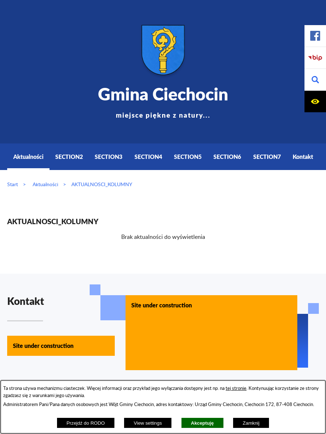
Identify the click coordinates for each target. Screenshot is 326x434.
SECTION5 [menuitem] (188, 156)
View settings (148, 423)
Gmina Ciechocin (163, 100)
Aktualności (45, 184)
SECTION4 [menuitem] (148, 156)
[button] (315, 80)
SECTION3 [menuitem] (108, 156)
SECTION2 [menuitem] (69, 156)
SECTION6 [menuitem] (227, 156)
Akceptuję (202, 423)
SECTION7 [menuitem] (267, 156)
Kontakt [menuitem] (303, 156)
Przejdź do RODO (85, 423)
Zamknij (251, 423)
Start (12, 184)
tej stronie (236, 388)
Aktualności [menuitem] (28, 156)
